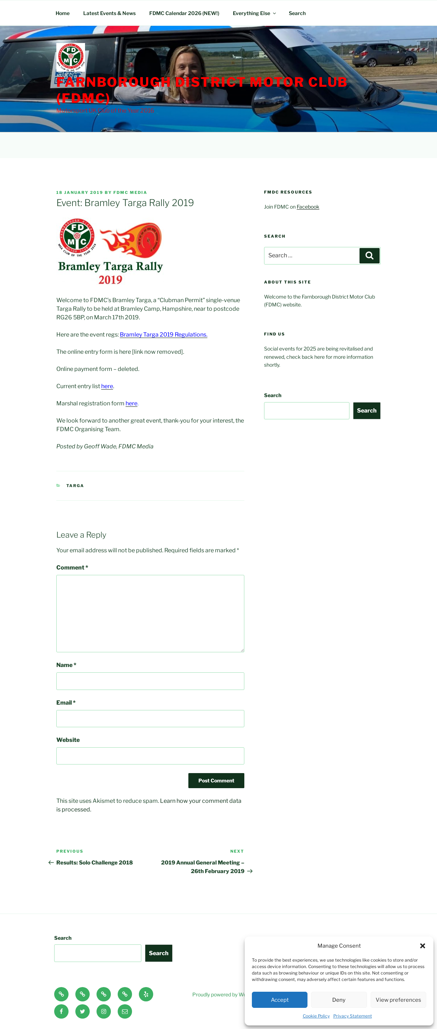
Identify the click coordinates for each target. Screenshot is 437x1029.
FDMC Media (130, 192)
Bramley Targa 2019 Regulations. (163, 334)
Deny (339, 1000)
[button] (422, 945)
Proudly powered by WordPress (228, 994)
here (131, 403)
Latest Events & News (109, 13)
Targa (75, 485)
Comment (72, 567)
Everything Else (255, 13)
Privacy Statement (352, 1016)
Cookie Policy (316, 1016)
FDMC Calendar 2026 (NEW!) (184, 13)
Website (68, 740)
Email (66, 702)
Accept (280, 1000)
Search (297, 13)
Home (63, 13)
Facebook (308, 207)
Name (66, 665)
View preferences (398, 1000)
